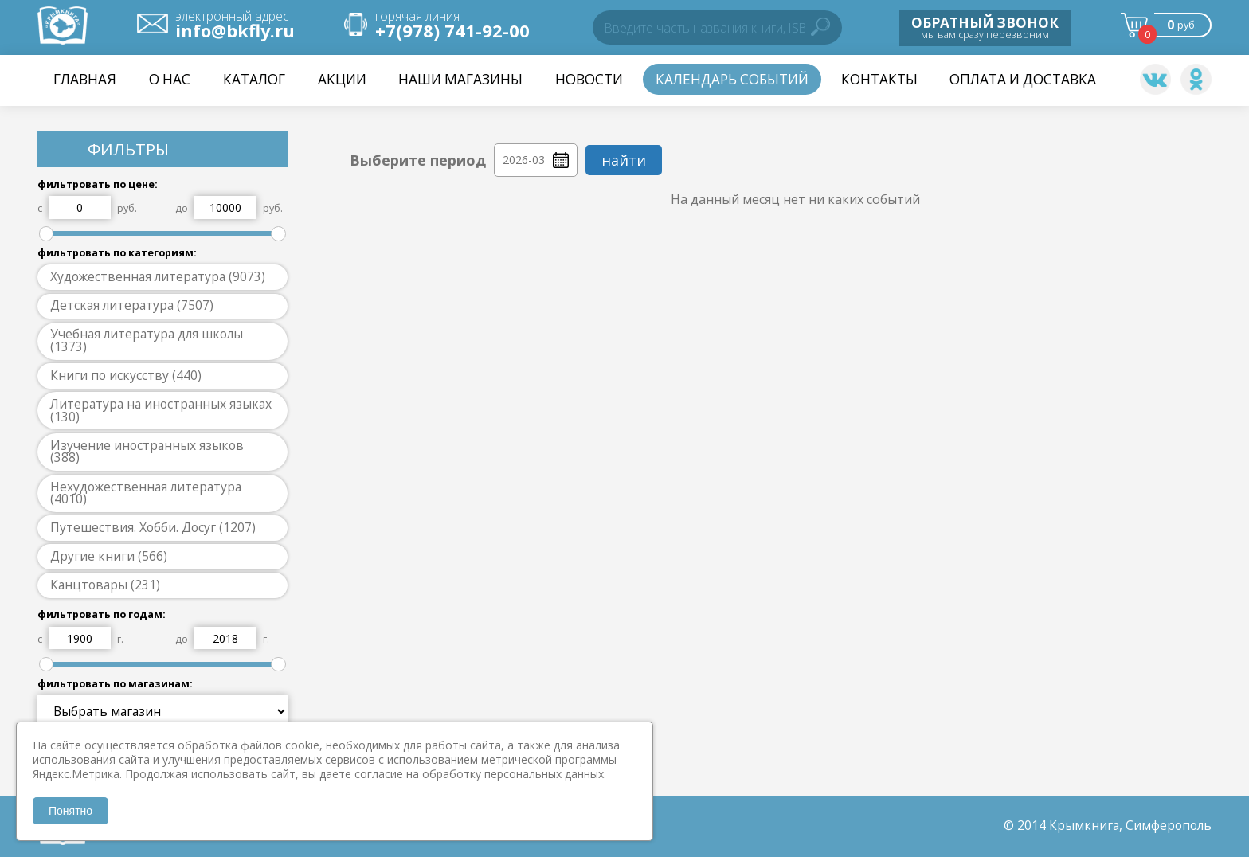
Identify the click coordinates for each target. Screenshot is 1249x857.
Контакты (879, 79)
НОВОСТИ (589, 79)
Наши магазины (460, 79)
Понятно (70, 810)
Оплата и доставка (1022, 79)
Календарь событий (732, 79)
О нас (169, 79)
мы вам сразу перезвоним (985, 27)
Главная (84, 79)
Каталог (254, 79)
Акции (342, 79)
